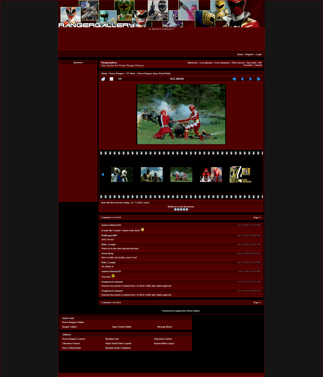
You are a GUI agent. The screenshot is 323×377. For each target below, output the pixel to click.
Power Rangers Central (73, 339)
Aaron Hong (107, 253)
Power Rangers (116, 73)
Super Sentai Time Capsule (118, 343)
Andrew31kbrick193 (111, 225)
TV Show (131, 73)
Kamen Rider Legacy (164, 343)
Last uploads (206, 62)
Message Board (164, 326)
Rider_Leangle (108, 244)
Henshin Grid (112, 339)
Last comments (222, 62)
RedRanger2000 (109, 235)
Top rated (251, 62)
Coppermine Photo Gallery (187, 311)
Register (249, 54)
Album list (192, 62)
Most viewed (238, 62)
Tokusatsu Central (163, 339)
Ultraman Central (71, 343)
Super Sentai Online (121, 326)
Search (258, 65)
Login (259, 54)
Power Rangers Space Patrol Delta (154, 73)
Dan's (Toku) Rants (71, 348)
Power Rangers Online (73, 322)
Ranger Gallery (69, 326)
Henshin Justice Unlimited (118, 348)
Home (240, 54)
